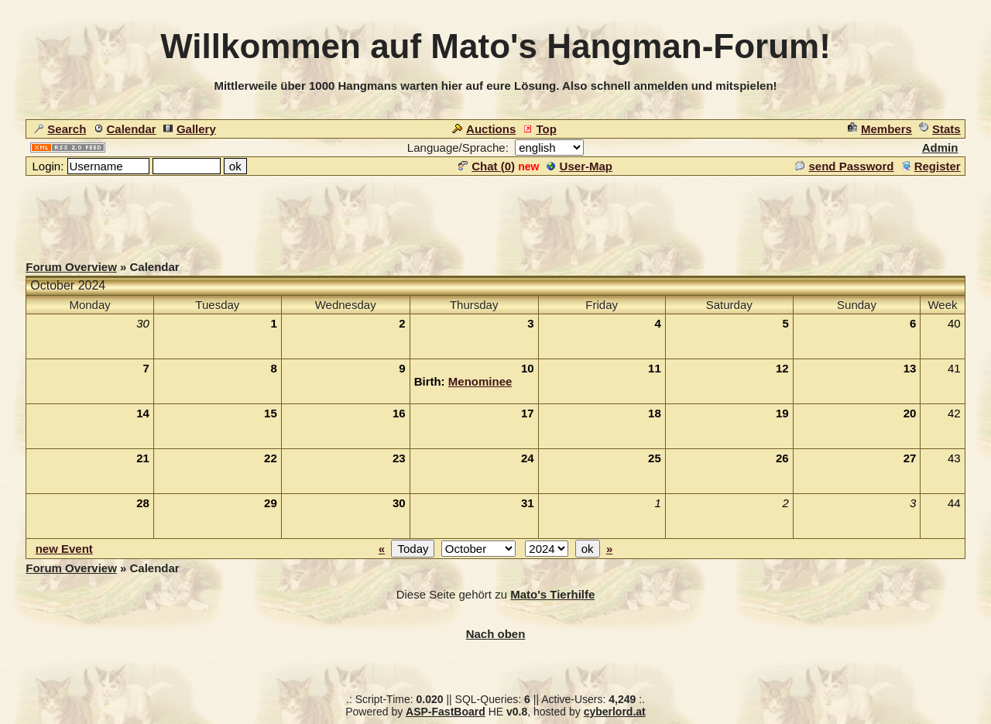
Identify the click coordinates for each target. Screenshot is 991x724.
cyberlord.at (615, 711)
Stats (940, 129)
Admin (940, 147)
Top (539, 129)
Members (880, 129)
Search (60, 129)
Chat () (486, 166)
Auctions (484, 129)
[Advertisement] (495, 212)
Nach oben (496, 633)
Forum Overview (71, 266)
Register (931, 166)
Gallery (189, 129)
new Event (64, 548)
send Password (844, 166)
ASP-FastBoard (445, 711)
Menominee (480, 381)
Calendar (125, 129)
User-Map (579, 166)
